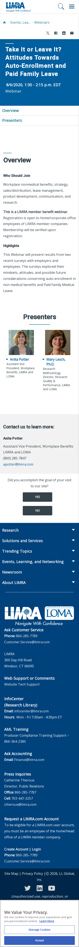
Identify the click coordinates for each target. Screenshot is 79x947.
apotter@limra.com (18, 464)
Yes (37, 497)
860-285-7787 (25, 792)
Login (36, 849)
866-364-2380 (15, 741)
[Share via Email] (72, 33)
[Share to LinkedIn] (64, 33)
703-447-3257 (22, 798)
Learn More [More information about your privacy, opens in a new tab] (46, 923)
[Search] (61, 6)
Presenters (12, 120)
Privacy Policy (32, 873)
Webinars (42, 22)
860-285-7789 (26, 636)
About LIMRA (13, 582)
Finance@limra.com (29, 759)
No (37, 510)
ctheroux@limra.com (20, 804)
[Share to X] (48, 33)
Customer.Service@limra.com (27, 642)
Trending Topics (17, 551)
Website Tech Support (22, 684)
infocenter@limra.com (31, 711)
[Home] (4, 22)
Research (10, 530)
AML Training (16, 729)
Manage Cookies (40, 932)
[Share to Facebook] (56, 33)
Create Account (16, 849)
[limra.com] (18, 6)
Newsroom (12, 572)
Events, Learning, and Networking (20, 22)
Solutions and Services (22, 540)
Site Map (11, 873)
